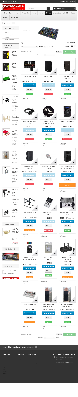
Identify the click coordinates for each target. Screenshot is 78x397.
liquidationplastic (7, 337)
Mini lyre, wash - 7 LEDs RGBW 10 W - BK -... (30, 259)
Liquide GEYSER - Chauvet (48, 258)
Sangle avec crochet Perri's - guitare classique (15, 101)
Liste (75, 46)
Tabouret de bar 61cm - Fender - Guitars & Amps (15, 194)
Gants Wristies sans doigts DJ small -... (67, 305)
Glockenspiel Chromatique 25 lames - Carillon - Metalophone (15, 133)
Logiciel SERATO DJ (30, 76)
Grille (72, 46)
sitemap (17, 375)
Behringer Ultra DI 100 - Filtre (67, 213)
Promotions (9, 282)
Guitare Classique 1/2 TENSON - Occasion (15, 156)
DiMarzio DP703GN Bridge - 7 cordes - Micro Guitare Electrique (15, 81)
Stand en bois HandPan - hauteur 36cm (15, 118)
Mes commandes (32, 364)
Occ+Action (5, 387)
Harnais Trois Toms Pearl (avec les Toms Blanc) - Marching (15, 172)
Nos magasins (8, 41)
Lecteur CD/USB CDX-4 (67, 121)
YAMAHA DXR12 (48, 76)
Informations (9, 28)
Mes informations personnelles (35, 371)
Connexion (72, 1)
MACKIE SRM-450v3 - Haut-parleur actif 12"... (67, 167)
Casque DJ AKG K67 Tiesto (29, 122)
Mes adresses (31, 368)
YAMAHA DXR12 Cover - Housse (67, 77)
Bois (3, 366)
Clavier (4, 368)
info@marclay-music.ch (65, 373)
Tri (22, 46)
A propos (7, 37)
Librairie (4, 379)
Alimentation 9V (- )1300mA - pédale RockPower (15, 257)
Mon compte (32, 362)
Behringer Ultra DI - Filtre (48, 213)
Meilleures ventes (19, 368)
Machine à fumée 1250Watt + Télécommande (67, 259)
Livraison (7, 32)
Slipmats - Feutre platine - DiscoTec (48, 122)
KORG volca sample (30, 304)
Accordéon (5, 364)
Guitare (4, 377)
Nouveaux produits (8, 48)
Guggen (4, 375)
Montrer (41, 46)
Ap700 (4, 339)
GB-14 (14, 337)
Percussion (5, 383)
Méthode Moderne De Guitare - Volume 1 (15, 67)
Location (4, 381)
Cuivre (4, 371)
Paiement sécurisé (9, 39)
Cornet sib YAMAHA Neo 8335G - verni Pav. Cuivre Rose (15, 289)
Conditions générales (10, 34)
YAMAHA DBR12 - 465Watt (29, 167)
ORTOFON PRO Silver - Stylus (48, 167)
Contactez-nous (64, 1)
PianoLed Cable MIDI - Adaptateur (15, 213)
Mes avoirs (30, 366)
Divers (4, 373)
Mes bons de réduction (33, 373)
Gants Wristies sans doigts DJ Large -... (48, 305)
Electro (4, 385)
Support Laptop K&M (29, 213)
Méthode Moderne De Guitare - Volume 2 (15, 55)
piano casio (11, 339)
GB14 (4, 342)
